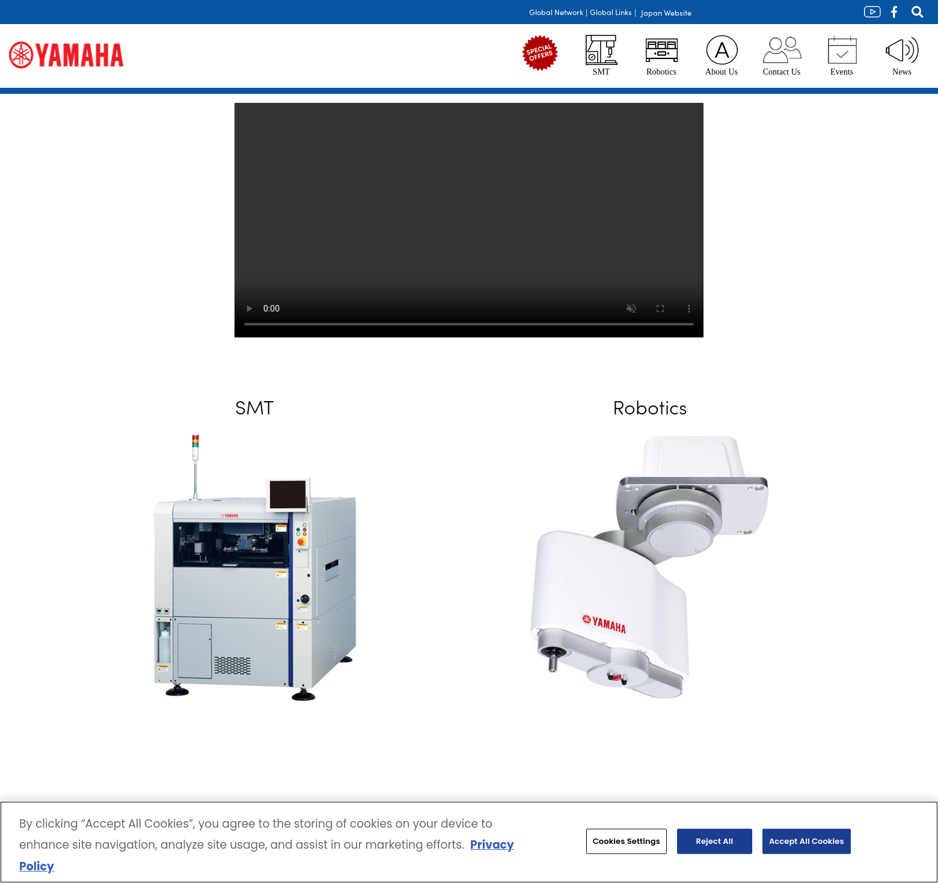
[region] (469, 842)
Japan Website (666, 12)
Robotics (662, 55)
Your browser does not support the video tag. (469, 220)
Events (842, 55)
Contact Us (782, 55)
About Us (721, 55)
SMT (602, 55)
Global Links (611, 11)
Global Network (556, 11)
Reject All (714, 841)
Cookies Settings (626, 841)
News (901, 55)
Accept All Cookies (806, 841)
